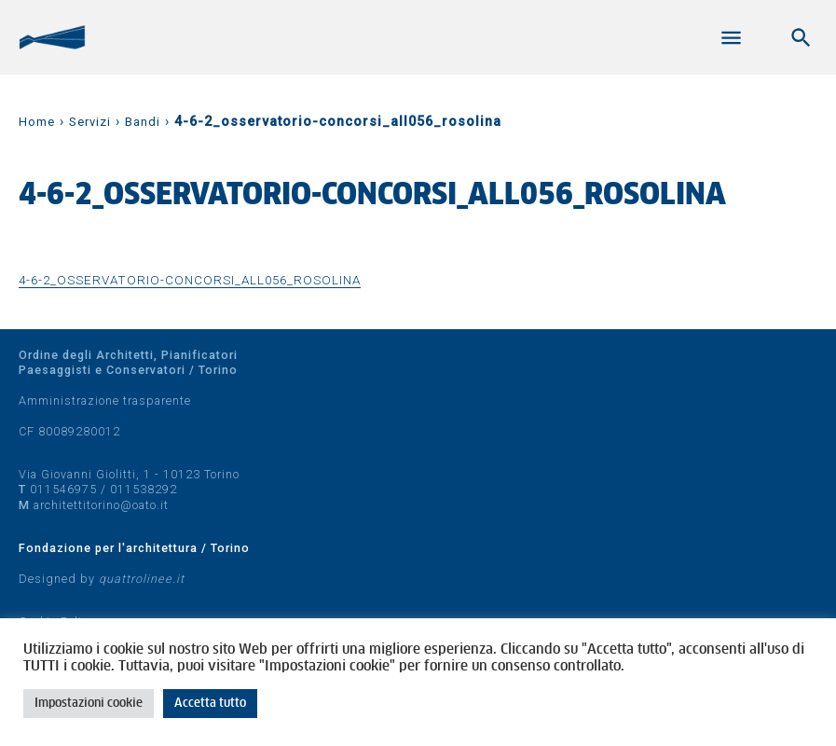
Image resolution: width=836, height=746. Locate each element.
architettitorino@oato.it (101, 505)
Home (37, 122)
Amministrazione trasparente (105, 401)
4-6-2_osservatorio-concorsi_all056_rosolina (190, 279)
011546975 (63, 489)
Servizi (90, 122)
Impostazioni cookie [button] (88, 704)
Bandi (142, 122)
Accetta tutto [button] (210, 704)
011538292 (143, 489)
